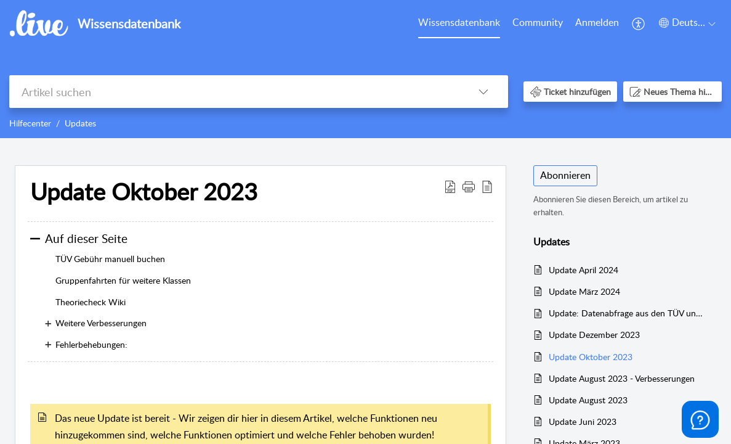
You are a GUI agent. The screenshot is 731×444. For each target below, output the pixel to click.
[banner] (365, 69)
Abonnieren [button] (565, 175)
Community (537, 22)
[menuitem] (459, 23)
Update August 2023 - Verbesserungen (622, 378)
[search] (234, 91)
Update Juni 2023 (582, 421)
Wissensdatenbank (459, 22)
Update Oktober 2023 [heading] (143, 191)
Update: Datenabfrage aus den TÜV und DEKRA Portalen (627, 313)
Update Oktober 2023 (590, 357)
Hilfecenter (30, 123)
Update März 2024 (584, 291)
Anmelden (597, 22)
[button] (639, 23)
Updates (80, 123)
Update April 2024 (583, 270)
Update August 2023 (588, 400)
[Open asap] (700, 419)
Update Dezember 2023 (594, 334)
